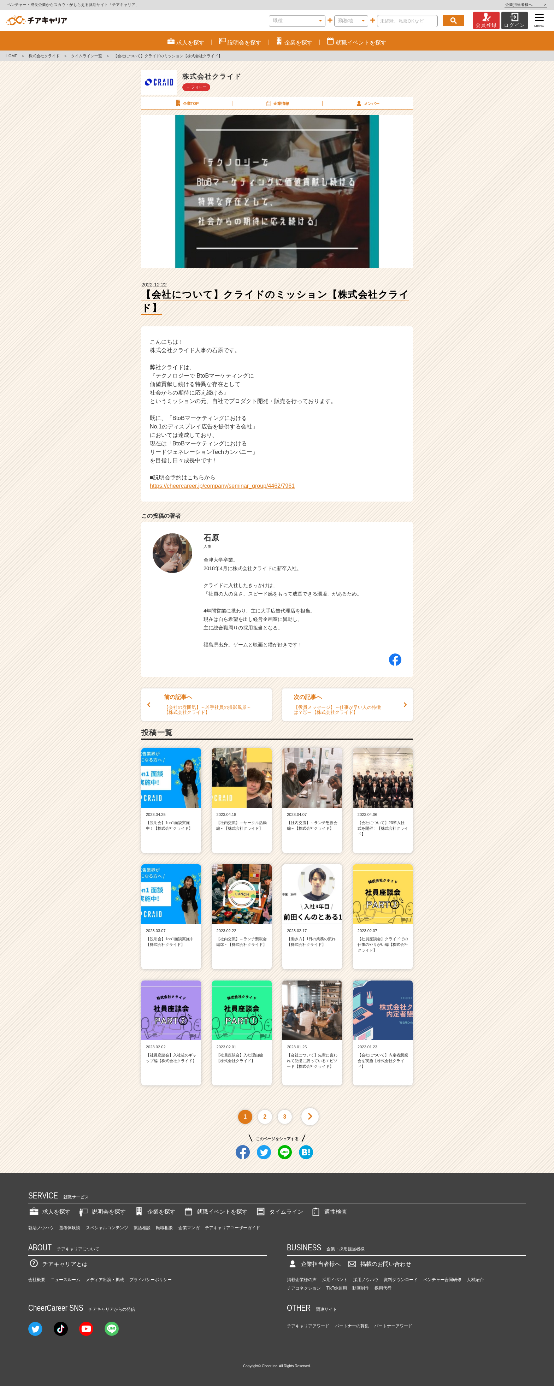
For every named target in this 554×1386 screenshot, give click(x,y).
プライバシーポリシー (150, 1279)
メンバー (367, 103)
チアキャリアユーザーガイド (232, 1227)
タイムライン (279, 1211)
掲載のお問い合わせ (378, 1263)
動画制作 (360, 1288)
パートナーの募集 (352, 1325)
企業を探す (154, 1211)
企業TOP (186, 103)
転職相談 (164, 1227)
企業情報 (276, 103)
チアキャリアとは (58, 1263)
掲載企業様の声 (302, 1279)
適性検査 (328, 1211)
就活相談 (142, 1227)
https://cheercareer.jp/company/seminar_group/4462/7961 (222, 486)
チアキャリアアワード (308, 1325)
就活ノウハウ (41, 1227)
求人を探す (49, 1211)
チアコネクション (304, 1288)
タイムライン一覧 (86, 56)
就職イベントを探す (215, 1211)
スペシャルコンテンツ (107, 1227)
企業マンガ (189, 1227)
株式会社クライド (44, 56)
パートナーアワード (393, 1325)
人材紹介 (475, 1279)
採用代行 (383, 1288)
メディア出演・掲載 (105, 1279)
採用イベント (335, 1279)
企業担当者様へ (525, 4)
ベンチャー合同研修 (442, 1279)
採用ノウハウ (365, 1279)
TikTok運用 (336, 1288)
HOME (11, 56)
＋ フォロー (196, 87)
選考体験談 (69, 1227)
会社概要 (36, 1279)
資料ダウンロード (401, 1279)
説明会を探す (102, 1211)
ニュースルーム (65, 1279)
